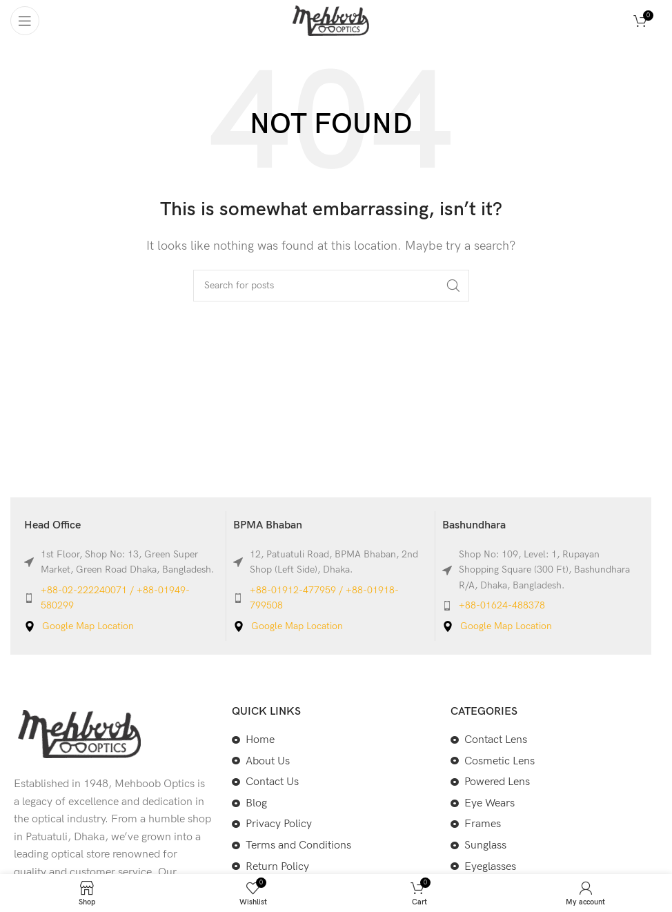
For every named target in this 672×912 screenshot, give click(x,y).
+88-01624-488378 (502, 605)
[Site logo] (331, 20)
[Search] (331, 285)
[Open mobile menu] (24, 20)
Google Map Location (88, 626)
